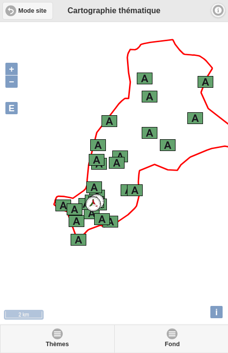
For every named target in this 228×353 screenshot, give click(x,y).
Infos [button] (218, 10)
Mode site (32, 10)
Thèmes (57, 344)
